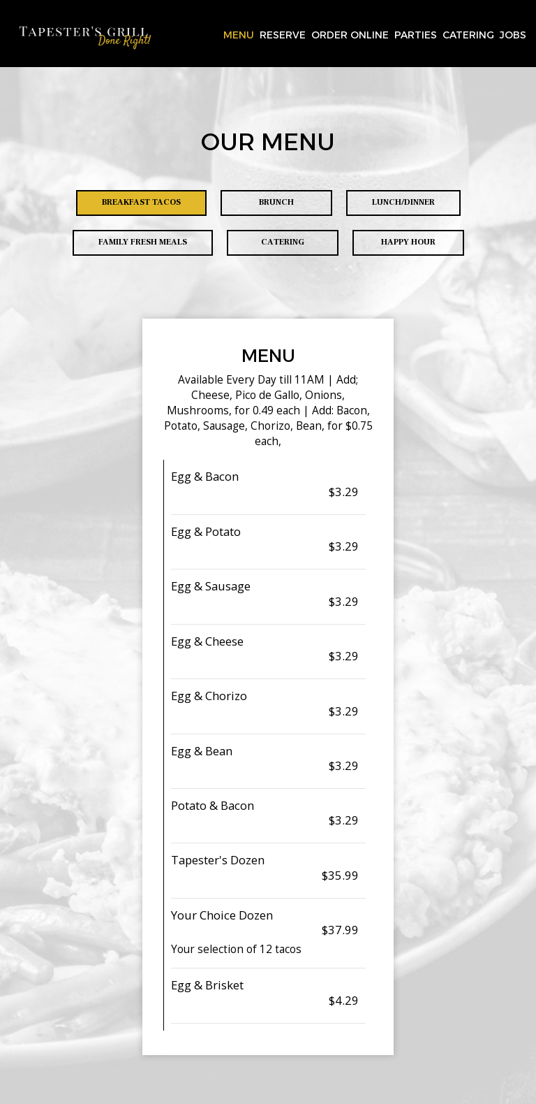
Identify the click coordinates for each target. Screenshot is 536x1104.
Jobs (513, 35)
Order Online (350, 35)
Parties (415, 35)
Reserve (283, 35)
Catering (468, 35)
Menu (238, 35)
